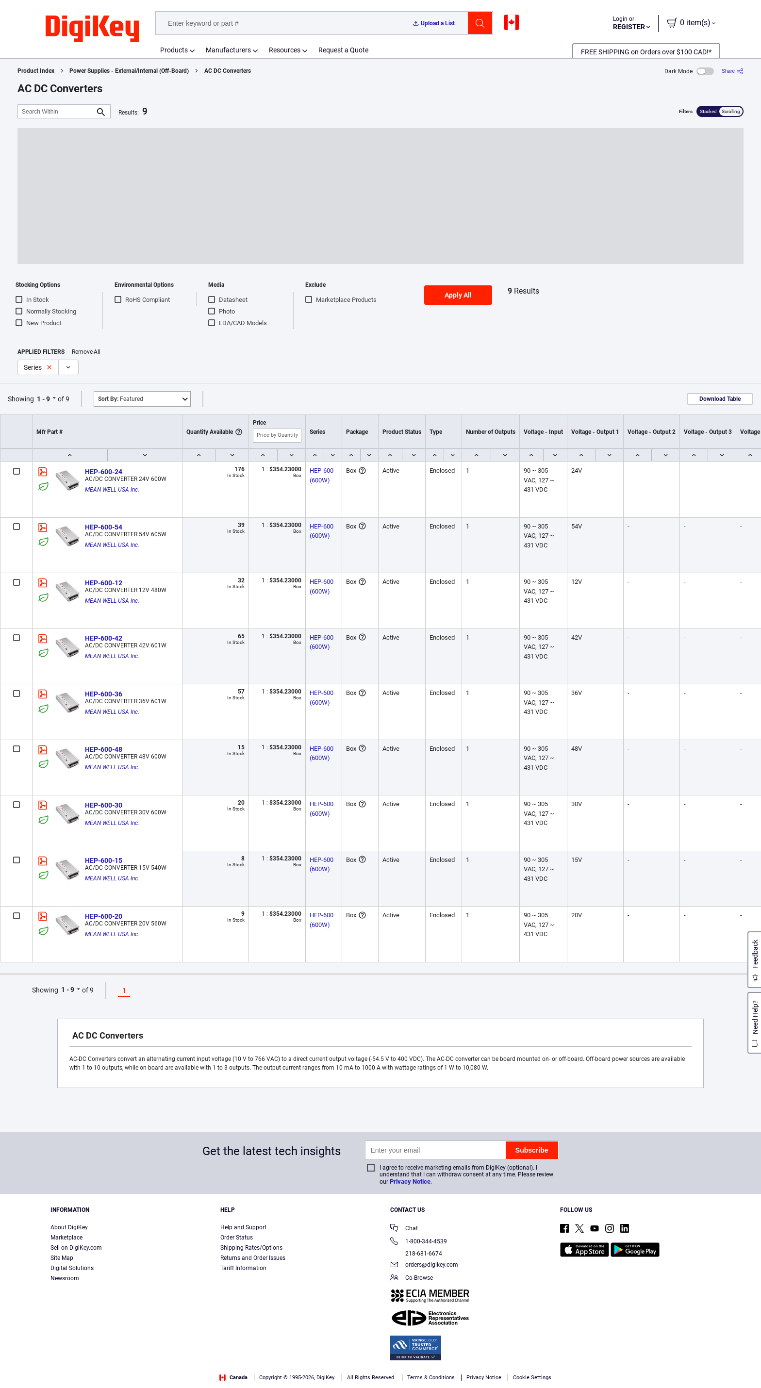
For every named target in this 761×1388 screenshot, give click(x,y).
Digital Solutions (72, 1268)
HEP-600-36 (103, 694)
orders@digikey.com (424, 1265)
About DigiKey (69, 1227)
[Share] (733, 71)
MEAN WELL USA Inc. (112, 489)
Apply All (458, 295)
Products (174, 50)
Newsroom (64, 1278)
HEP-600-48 (103, 749)
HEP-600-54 (103, 527)
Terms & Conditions (44, 1378)
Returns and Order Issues (252, 1258)
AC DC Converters (227, 70)
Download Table (720, 399)
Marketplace (66, 1237)
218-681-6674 (416, 1253)
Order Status (236, 1237)
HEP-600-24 (103, 472)
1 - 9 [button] (43, 399)
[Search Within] (56, 111)
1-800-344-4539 (418, 1242)
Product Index (35, 70)
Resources (284, 50)
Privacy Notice (410, 1181)
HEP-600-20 (103, 916)
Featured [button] (120, 399)
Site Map (61, 1258)
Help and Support (243, 1227)
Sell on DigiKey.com (76, 1247)
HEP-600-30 (103, 805)
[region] (380, 1366)
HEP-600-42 (103, 638)
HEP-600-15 (103, 860)
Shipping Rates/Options (251, 1247)
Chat (404, 1229)
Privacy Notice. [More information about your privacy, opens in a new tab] (104, 1378)
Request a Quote (343, 50)
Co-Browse (411, 1278)
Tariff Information (243, 1268)
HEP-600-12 (103, 583)
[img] (92, 29)
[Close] (745, 1365)
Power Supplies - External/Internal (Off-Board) (129, 70)
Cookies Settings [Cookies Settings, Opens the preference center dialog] (583, 1366)
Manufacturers (228, 50)
